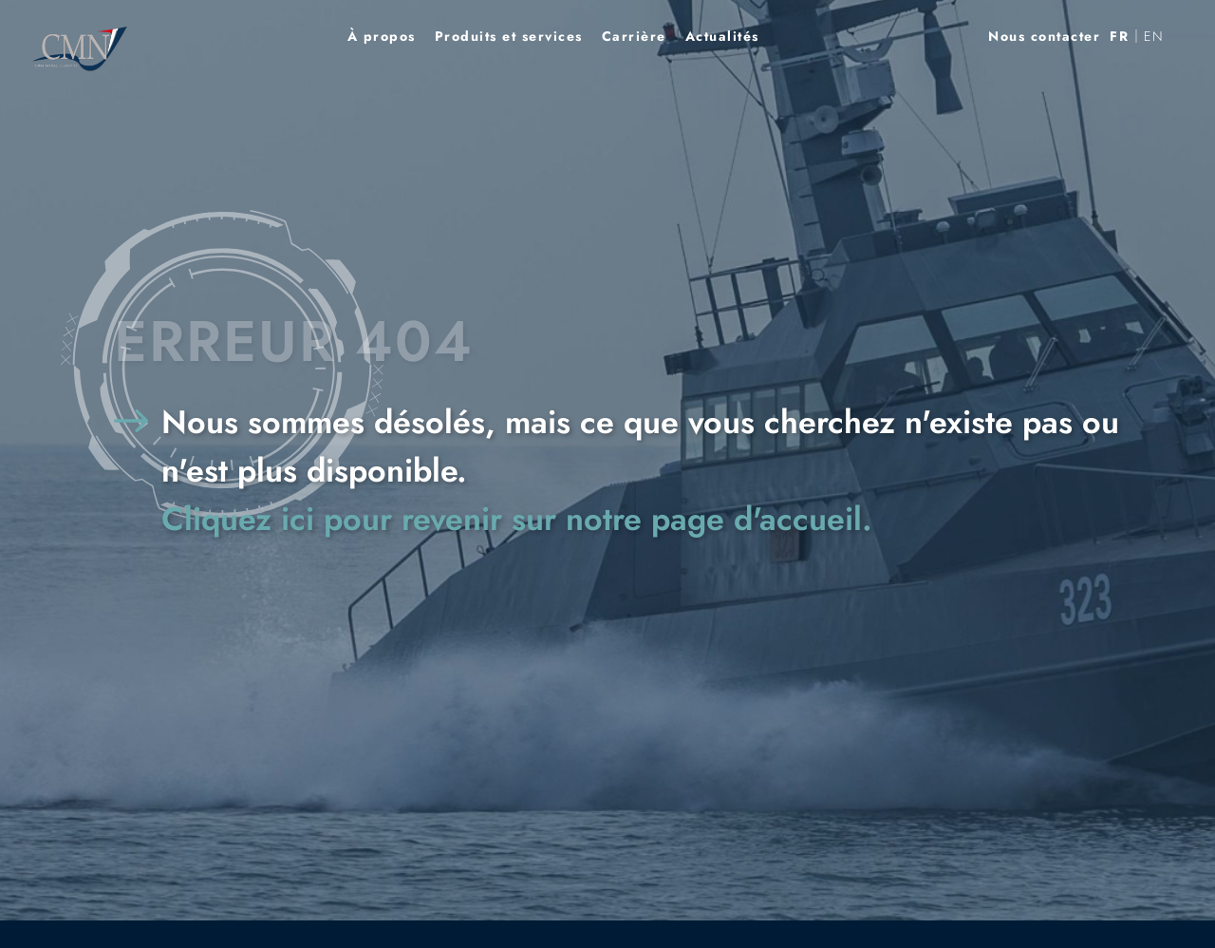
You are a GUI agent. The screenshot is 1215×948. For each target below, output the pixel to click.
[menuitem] (1119, 36)
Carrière (634, 36)
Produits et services (509, 36)
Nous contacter (1044, 36)
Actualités (722, 36)
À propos (381, 36)
